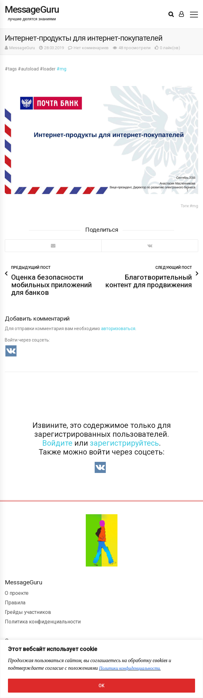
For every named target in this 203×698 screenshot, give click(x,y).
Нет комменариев (91, 47)
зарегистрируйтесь (124, 443)
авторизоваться (118, 328)
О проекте (17, 593)
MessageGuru (22, 47)
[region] (101, 669)
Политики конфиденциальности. (130, 668)
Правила (15, 603)
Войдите (57, 443)
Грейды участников (28, 612)
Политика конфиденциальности (43, 622)
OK (101, 685)
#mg (61, 68)
